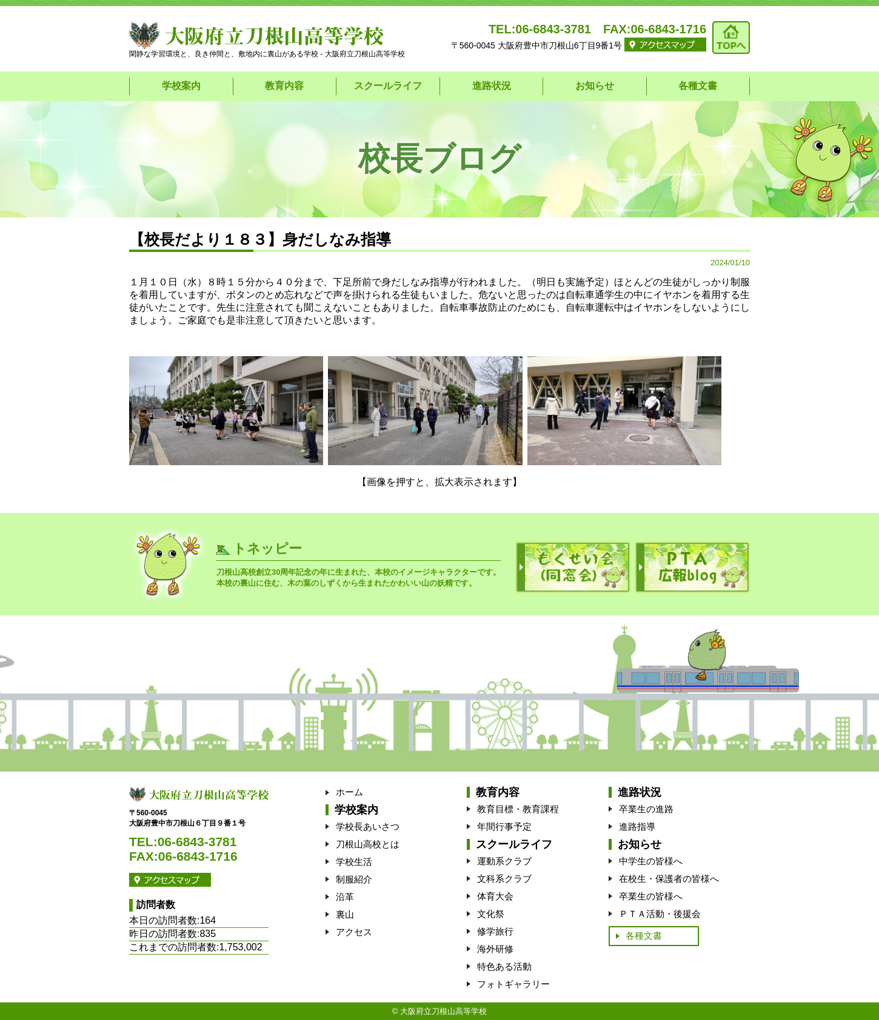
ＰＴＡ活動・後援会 (660, 914)
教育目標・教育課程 (518, 809)
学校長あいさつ (367, 826)
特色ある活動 (504, 966)
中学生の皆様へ (651, 861)
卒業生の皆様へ (651, 896)
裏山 (345, 914)
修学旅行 (495, 931)
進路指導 (637, 826)
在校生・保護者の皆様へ (669, 878)
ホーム (349, 792)
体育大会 (495, 896)
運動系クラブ (504, 861)
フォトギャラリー (513, 984)
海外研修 (495, 949)
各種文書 (697, 86)
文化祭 (490, 914)
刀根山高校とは (367, 844)
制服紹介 (354, 879)
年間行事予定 (504, 826)
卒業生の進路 (646, 809)
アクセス (354, 932)
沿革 (345, 897)
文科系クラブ (504, 878)
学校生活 (354, 861)
